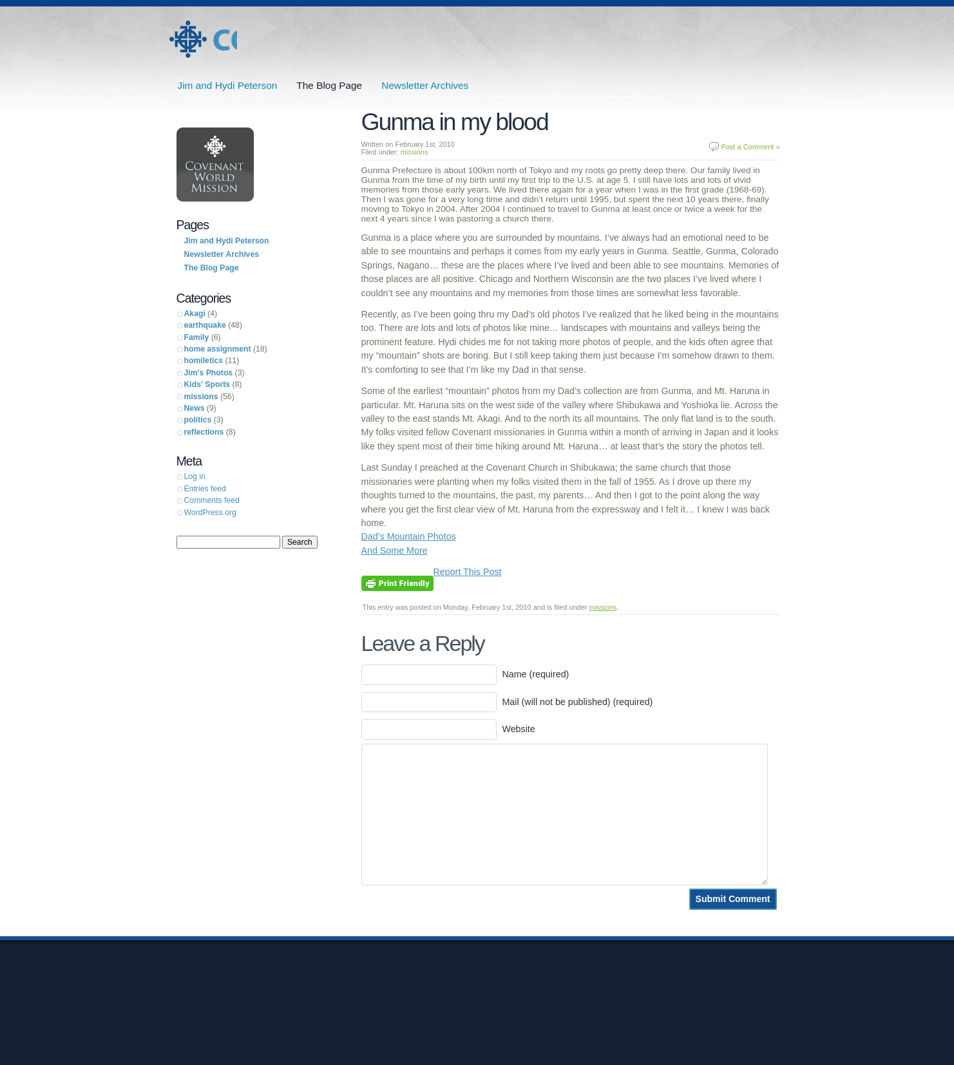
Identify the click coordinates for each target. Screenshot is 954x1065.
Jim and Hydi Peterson (202, 39)
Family (196, 337)
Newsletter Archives (424, 85)
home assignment (217, 348)
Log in (194, 476)
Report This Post (468, 572)
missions (414, 152)
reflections (204, 432)
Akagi (194, 313)
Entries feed (205, 488)
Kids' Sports (207, 384)
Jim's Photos (208, 372)
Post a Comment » (750, 147)
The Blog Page (329, 85)
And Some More (394, 550)
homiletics (204, 360)
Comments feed (212, 500)
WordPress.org (210, 512)
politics (198, 419)
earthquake (205, 325)
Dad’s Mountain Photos (408, 536)
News (194, 408)
